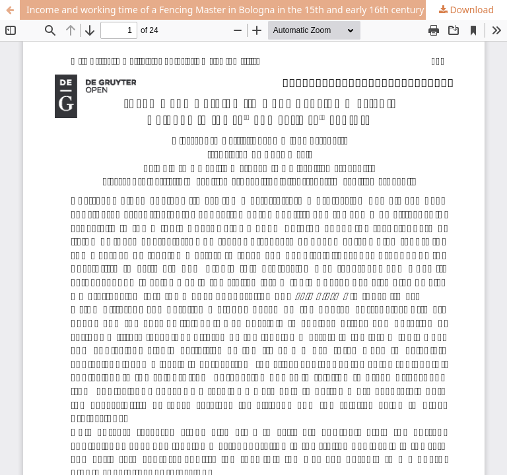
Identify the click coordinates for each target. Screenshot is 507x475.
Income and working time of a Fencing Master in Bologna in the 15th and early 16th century (225, 9)
